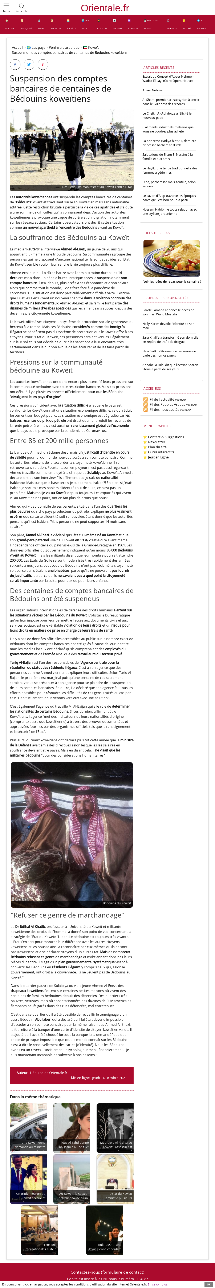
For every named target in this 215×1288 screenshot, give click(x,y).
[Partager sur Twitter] (29, 64)
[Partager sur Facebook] (15, 64)
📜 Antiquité (26, 24)
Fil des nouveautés (161, 409)
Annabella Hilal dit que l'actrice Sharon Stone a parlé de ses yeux (170, 367)
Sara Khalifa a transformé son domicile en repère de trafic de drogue (170, 339)
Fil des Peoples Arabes (164, 404)
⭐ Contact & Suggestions (163, 437)
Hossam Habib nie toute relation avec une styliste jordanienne (169, 211)
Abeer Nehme (152, 90)
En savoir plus (158, 1284)
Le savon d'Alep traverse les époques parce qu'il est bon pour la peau (169, 197)
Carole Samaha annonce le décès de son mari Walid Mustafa (168, 312)
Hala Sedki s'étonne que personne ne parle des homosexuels (169, 353)
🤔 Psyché (187, 24)
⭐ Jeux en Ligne (156, 457)
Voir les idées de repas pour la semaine (171, 282)
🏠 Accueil (10, 24)
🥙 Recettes (55, 24)
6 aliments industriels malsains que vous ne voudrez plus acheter (168, 129)
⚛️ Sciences (133, 24)
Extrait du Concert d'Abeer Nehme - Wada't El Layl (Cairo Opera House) (168, 78)
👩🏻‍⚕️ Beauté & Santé (151, 24)
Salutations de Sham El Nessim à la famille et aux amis (167, 156)
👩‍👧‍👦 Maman (117, 24)
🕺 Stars (41, 24)
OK (208, 1284)
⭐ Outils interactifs (158, 452)
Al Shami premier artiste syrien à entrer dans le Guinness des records (170, 101)
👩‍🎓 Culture (102, 24)
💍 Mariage (172, 24)
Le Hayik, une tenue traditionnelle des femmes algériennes (169, 170)
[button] (6, 8)
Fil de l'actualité (158, 399)
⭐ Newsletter (154, 442)
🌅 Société (71, 24)
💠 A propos (201, 24)
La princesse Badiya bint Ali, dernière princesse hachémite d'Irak (169, 143)
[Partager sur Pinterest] (43, 64)
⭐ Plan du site (155, 447)
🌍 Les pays (85, 24)
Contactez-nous (85, 1272)
